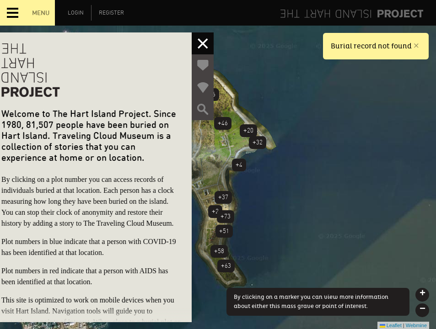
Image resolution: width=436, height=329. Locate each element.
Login (76, 13)
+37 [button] (223, 197)
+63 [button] (226, 265)
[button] (422, 295)
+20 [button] (248, 130)
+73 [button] (226, 216)
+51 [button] (224, 231)
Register (111, 13)
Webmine (416, 325)
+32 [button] (258, 142)
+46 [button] (223, 123)
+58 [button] (219, 251)
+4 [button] (239, 164)
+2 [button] (215, 211)
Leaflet (391, 325)
